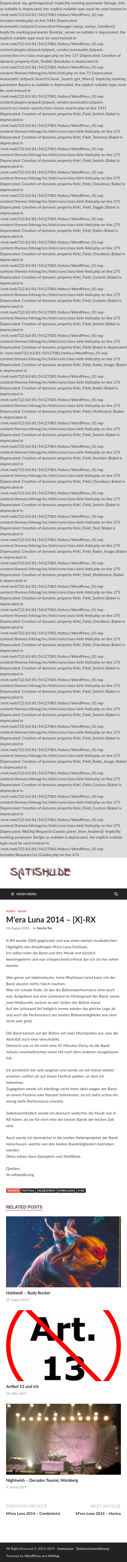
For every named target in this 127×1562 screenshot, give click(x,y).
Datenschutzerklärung (92, 1548)
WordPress (33, 1556)
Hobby (11, 911)
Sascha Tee (44, 928)
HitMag (53, 1556)
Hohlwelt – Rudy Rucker (28, 1292)
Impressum (65, 1548)
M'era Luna (66, 1190)
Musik (22, 911)
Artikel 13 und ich (22, 1386)
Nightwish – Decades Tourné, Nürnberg (42, 1480)
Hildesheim (46, 1190)
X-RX (81, 1190)
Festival (28, 1190)
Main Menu (27, 894)
